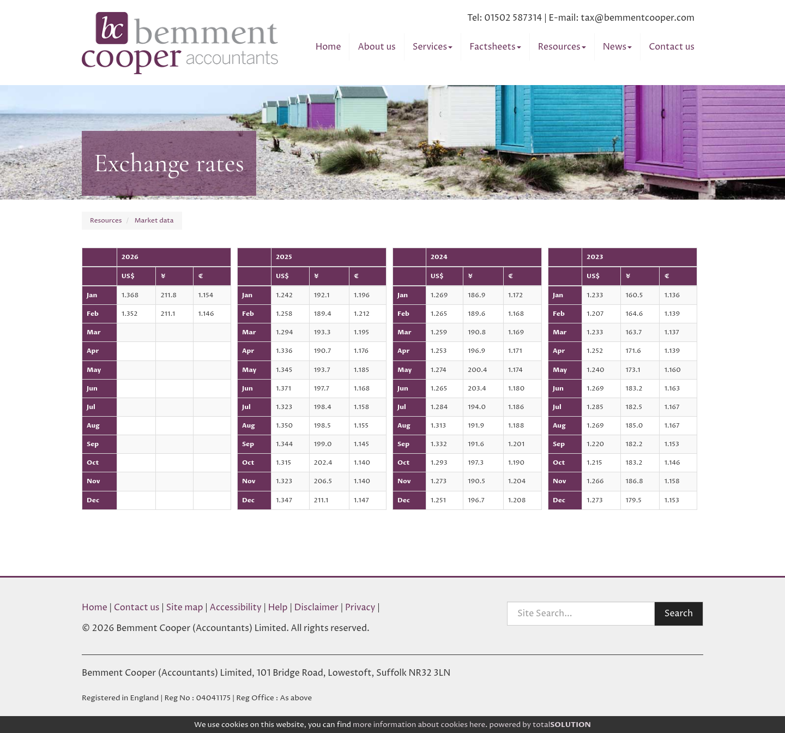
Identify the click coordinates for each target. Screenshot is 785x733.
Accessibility (236, 608)
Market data (154, 220)
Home (328, 47)
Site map (184, 608)
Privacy (360, 608)
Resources (562, 47)
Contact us (672, 47)
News (617, 47)
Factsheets (495, 47)
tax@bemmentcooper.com (638, 18)
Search (679, 614)
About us (376, 47)
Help (278, 608)
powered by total (540, 725)
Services (432, 47)
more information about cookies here (419, 725)
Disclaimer (316, 608)
